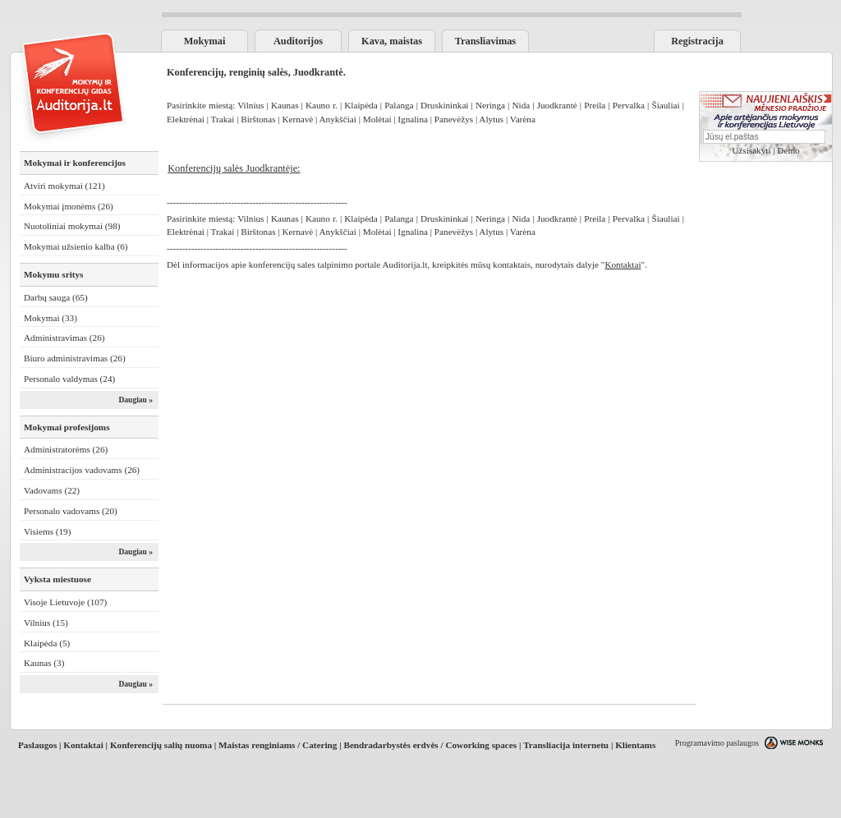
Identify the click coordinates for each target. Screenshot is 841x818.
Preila (594, 105)
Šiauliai (665, 105)
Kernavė (297, 119)
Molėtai (377, 119)
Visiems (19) (47, 531)
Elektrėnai (187, 119)
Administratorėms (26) (66, 449)
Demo (788, 150)
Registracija (697, 41)
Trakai (223, 119)
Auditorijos (298, 41)
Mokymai (205, 41)
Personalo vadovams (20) (70, 511)
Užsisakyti (751, 150)
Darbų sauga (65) (56, 297)
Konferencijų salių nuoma (161, 745)
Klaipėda (360, 105)
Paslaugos (37, 745)
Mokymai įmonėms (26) (68, 206)
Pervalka (629, 105)
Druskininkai (444, 105)
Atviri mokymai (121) (64, 186)
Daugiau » (135, 400)
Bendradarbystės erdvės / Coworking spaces (430, 745)
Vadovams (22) (52, 490)
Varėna (522, 119)
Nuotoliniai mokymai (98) (72, 226)
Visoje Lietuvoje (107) (65, 602)
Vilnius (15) (46, 622)
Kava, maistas (391, 41)
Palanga (398, 105)
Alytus (491, 119)
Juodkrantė (557, 105)
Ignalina (413, 119)
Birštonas (258, 119)
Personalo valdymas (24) (69, 379)
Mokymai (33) (50, 318)
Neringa (490, 105)
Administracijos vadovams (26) (82, 470)
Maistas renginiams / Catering (277, 745)
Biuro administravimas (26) (75, 358)
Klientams (635, 745)
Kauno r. (323, 105)
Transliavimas (485, 41)
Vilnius (250, 105)
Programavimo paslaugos (717, 742)
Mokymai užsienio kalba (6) (75, 246)
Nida (521, 105)
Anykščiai (337, 119)
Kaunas (285, 105)
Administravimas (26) (64, 337)
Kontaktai (83, 745)
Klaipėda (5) (47, 643)
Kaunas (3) (44, 663)
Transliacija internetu (566, 745)
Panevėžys (453, 119)
